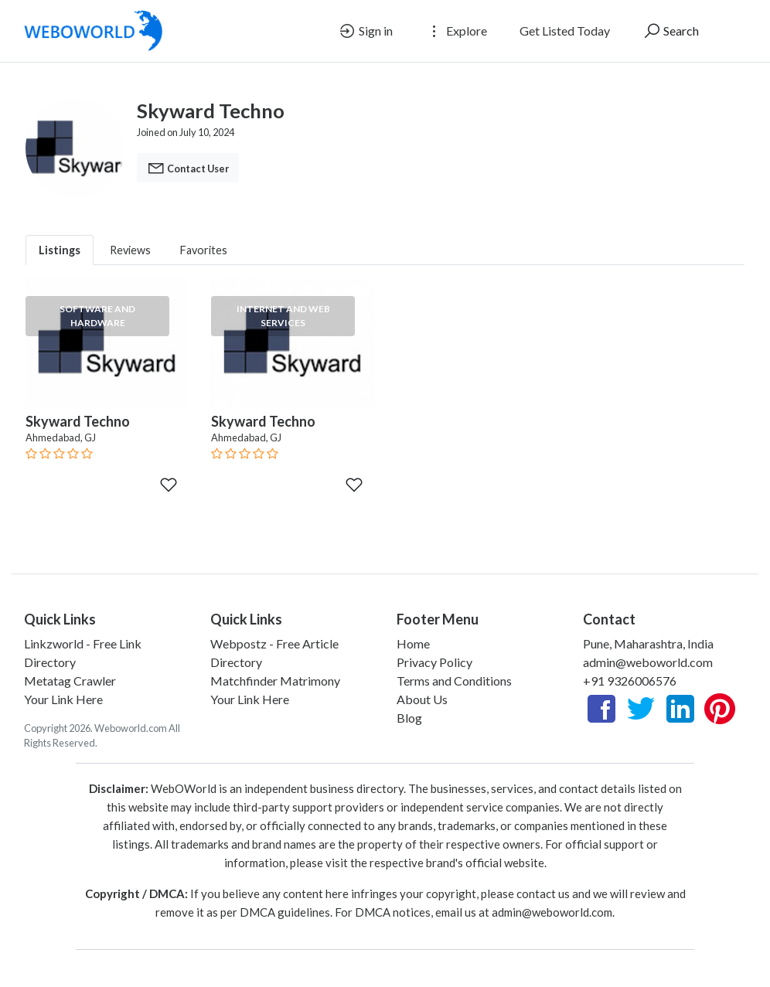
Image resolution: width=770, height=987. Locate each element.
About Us (422, 699)
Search (670, 31)
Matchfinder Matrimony (275, 680)
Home (413, 643)
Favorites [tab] (203, 250)
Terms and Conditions (454, 680)
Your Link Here (63, 699)
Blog (409, 717)
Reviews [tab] (130, 250)
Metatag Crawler (70, 680)
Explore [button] (456, 31)
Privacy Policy (434, 662)
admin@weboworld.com (648, 662)
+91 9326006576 (629, 680)
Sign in (365, 31)
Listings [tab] (59, 250)
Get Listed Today (565, 30)
